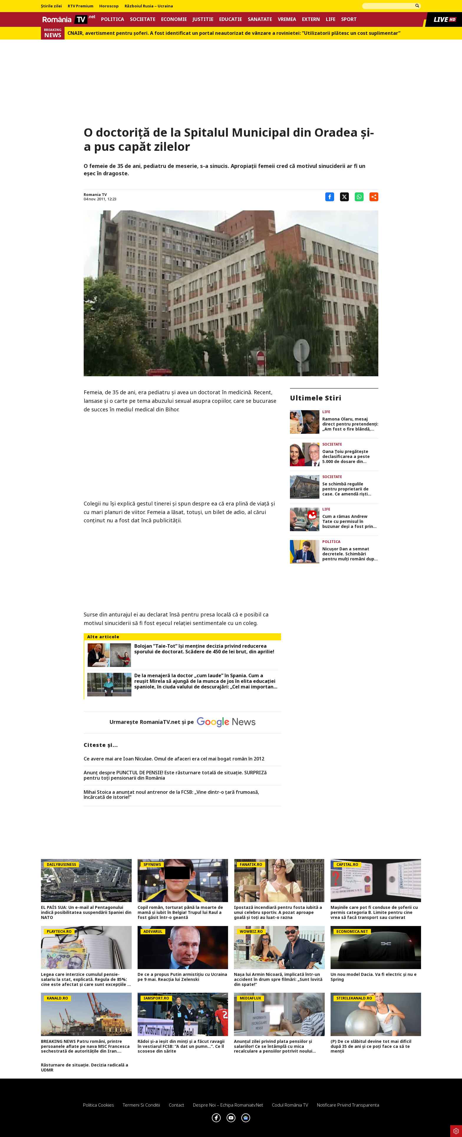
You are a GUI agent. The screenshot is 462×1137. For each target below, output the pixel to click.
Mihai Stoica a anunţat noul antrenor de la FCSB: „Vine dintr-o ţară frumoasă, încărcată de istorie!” (171, 795)
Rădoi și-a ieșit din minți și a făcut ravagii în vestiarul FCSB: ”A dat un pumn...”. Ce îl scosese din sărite (181, 1046)
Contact (176, 1104)
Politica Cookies (98, 1104)
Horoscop (109, 6)
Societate (142, 19)
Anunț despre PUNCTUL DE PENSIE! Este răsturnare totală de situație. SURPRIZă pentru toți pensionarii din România (175, 775)
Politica (112, 19)
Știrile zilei (51, 6)
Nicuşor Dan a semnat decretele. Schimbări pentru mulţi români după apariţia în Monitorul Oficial (349, 554)
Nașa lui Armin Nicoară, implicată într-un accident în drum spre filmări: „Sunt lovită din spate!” (278, 979)
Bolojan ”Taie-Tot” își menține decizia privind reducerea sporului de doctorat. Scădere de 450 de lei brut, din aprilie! (204, 649)
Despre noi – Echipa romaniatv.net (228, 1104)
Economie (174, 19)
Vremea (287, 19)
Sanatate (260, 19)
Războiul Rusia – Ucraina (149, 6)
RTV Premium (80, 6)
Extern (311, 19)
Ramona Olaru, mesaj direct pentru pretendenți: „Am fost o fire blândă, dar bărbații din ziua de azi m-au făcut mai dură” (350, 424)
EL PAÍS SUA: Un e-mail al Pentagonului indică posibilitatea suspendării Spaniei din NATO (86, 912)
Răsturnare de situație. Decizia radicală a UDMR (84, 1068)
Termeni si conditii (141, 1104)
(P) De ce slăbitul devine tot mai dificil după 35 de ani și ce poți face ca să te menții (371, 1046)
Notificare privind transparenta (348, 1104)
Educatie (230, 19)
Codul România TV (290, 1104)
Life (330, 19)
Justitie (203, 19)
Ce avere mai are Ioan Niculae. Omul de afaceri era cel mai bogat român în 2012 (174, 759)
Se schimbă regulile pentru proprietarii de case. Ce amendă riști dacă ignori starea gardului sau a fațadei (345, 489)
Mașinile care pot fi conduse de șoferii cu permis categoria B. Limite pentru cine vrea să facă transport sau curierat (374, 912)
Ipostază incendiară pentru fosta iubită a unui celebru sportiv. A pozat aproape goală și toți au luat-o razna (278, 912)
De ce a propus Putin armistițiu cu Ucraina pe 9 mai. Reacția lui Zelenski (182, 977)
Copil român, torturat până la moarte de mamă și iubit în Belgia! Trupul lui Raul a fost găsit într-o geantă (180, 912)
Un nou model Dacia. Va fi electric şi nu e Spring (374, 977)
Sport (349, 19)
